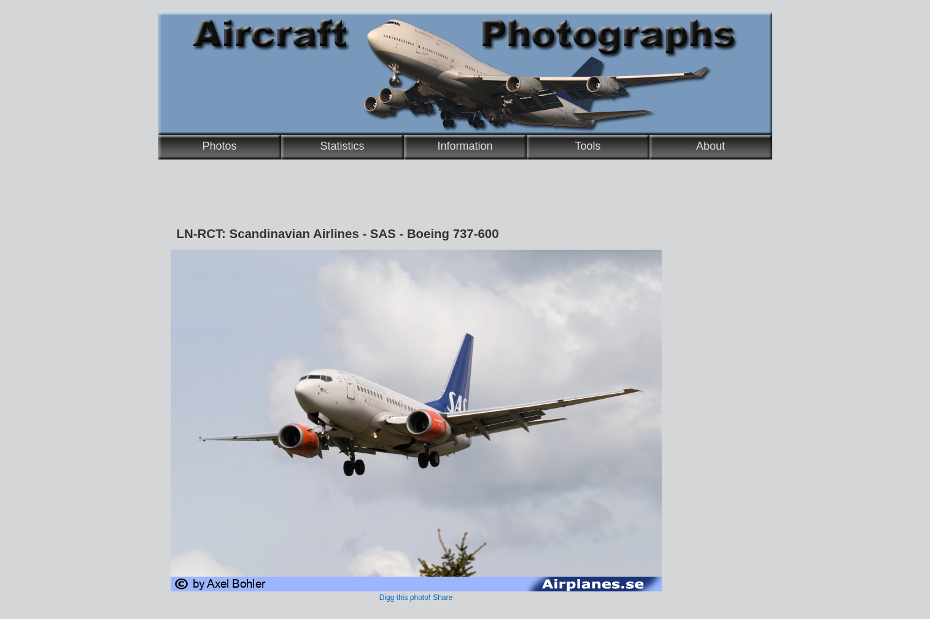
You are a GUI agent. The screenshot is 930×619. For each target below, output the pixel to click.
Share (442, 597)
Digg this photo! (404, 597)
